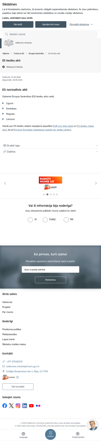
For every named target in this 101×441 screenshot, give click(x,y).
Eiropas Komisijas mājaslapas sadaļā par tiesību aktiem (42, 129)
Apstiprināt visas (50, 24)
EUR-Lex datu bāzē (63, 126)
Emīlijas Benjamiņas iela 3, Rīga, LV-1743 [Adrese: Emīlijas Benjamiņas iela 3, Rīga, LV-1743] (27, 371)
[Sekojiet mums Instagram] (18, 405)
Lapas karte (8, 339)
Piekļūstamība (9, 334)
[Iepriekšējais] (5, 183)
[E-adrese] (8, 377)
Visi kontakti (18, 386)
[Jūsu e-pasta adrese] (50, 269)
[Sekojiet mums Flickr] (38, 405)
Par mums (7, 312)
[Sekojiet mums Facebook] (4, 405)
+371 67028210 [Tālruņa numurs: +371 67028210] (14, 361)
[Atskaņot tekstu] (14, 67)
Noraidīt (18, 24)
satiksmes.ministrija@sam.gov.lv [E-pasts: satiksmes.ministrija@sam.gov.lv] (22, 366)
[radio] (32, 219)
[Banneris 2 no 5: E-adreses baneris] (50, 183)
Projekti (6, 307)
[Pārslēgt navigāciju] (50, 434)
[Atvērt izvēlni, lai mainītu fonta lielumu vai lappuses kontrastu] (77, 435)
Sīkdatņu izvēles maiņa (14, 344)
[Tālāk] (96, 183)
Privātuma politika (11, 329)
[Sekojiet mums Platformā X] (11, 405)
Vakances (7, 302)
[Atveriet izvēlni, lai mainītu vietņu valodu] (23, 435)
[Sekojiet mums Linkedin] (24, 405)
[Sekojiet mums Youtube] (31, 405)
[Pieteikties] (50, 280)
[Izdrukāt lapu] (50, 146)
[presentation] (26, 234)
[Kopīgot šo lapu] (50, 152)
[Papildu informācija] (17, 377)
